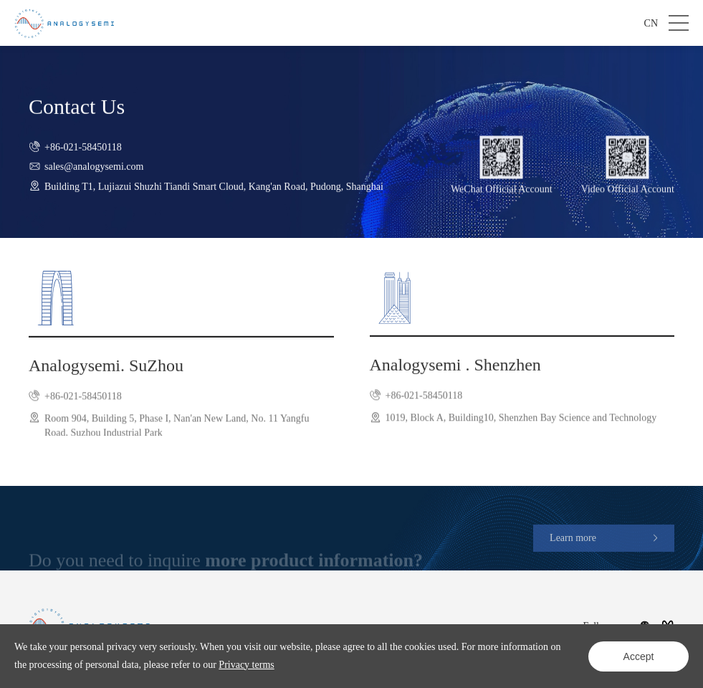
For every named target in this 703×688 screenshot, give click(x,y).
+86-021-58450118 (83, 155)
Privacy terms (246, 664)
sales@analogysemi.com (93, 175)
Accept (638, 656)
